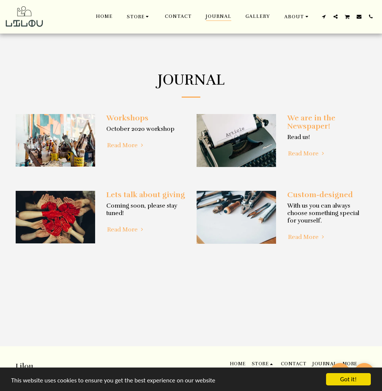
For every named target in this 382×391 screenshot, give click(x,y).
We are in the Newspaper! (311, 122)
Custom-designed (320, 194)
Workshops (127, 118)
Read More (126, 145)
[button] (297, 16)
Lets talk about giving (145, 194)
